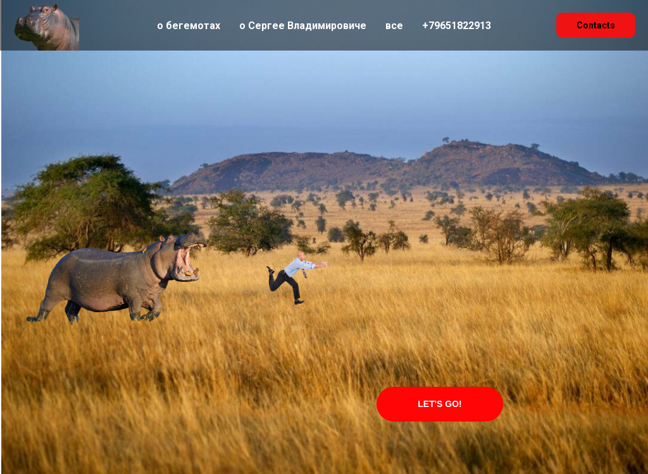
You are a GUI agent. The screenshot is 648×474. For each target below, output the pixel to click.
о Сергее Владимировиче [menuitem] (302, 26)
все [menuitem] (394, 26)
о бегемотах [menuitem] (188, 26)
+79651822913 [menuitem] (456, 26)
